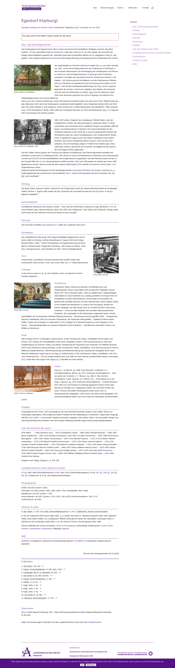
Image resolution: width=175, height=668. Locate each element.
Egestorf (65, 529)
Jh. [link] (85, 52)
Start (95, 9)
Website (86, 553)
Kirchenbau (137, 41)
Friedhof (136, 45)
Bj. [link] (117, 415)
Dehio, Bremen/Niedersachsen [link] (56, 511)
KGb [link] (39, 237)
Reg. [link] (57, 353)
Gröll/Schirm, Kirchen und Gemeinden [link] (92, 511)
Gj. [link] (74, 370)
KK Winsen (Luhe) (45, 27)
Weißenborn (37, 348)
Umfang (136, 30)
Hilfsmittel (132, 9)
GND (134, 64)
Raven (101, 191)
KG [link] (40, 170)
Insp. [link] (97, 207)
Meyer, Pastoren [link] (41, 460)
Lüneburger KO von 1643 (89, 27)
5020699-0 (25, 541)
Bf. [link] (103, 77)
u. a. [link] (101, 65)
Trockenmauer (35, 529)
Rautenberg (107, 450)
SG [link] (55, 376)
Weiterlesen (91, 665)
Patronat (136, 38)
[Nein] (172, 663)
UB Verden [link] (27, 566)
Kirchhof (24, 529)
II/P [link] (67, 339)
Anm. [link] (55, 569)
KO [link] (76, 27)
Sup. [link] (105, 110)
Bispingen (94, 74)
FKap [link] (52, 359)
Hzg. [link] (91, 92)
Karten (120, 9)
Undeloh (97, 170)
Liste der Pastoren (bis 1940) (145, 49)
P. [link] (42, 107)
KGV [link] (27, 176)
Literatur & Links (139, 60)
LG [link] (60, 370)
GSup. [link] (81, 240)
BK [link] (107, 147)
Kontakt (145, 9)
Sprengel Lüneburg (29, 27)
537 (99, 472)
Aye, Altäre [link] (28, 511)
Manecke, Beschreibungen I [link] (35, 598)
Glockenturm (47, 529)
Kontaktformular (94, 622)
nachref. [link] (38, 107)
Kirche (103, 526)
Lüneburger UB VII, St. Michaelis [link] (36, 572)
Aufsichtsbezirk (139, 34)
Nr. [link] (26, 472)
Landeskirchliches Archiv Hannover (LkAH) (151, 53)
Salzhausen (59, 52)
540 (24, 475)
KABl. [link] (25, 585)
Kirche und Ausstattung (65, 526)
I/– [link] (25, 359)
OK (82, 665)
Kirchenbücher (138, 56)
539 (114, 472)
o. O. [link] (62, 516)
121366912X (79, 541)
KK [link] (36, 213)
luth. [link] (23, 104)
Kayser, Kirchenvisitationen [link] (34, 569)
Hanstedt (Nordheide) (81, 170)
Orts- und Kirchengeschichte (145, 27)
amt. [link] (108, 144)
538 (106, 472)
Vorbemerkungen (107, 9)
